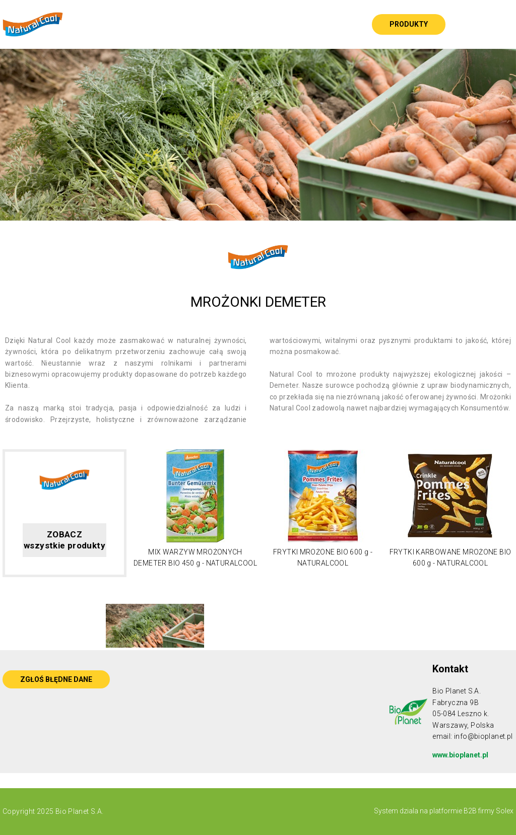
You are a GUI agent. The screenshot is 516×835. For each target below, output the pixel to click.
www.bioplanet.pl (460, 755)
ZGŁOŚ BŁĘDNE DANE (56, 679)
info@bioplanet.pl (483, 736)
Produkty (409, 24)
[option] (258, 135)
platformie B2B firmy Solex (470, 811)
